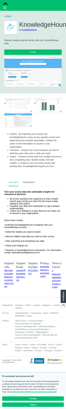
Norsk (24, 345)
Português (48, 350)
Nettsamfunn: (7, 305)
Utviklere (18, 308)
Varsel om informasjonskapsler (27, 335)
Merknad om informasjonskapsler (41, 392)
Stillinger (54, 313)
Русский (43, 348)
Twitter (28, 305)
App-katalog (36, 313)
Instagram (46, 305)
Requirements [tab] (29, 182)
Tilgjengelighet (42, 332)
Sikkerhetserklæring (47, 326)
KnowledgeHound (29, 30)
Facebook (19, 305)
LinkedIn (36, 305)
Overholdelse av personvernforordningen (32, 329)
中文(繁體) (41, 345)
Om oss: (5, 313)
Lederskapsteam (22, 313)
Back (7, 16)
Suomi (17, 345)
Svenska (18, 348)
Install (33, 52)
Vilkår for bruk (21, 321)
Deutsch (38, 350)
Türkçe (32, 345)
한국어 (51, 345)
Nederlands (28, 350)
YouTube (56, 305)
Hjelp (29, 316)
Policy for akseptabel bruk (25, 326)
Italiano (35, 348)
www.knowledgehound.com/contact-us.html (56, 280)
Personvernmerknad (16, 392)
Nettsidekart (20, 316)
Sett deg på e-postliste (24, 332)
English (18, 350)
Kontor (46, 313)
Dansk (27, 348)
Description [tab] (13, 182)
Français (52, 348)
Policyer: (5, 321)
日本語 (59, 345)
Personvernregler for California (28, 324)
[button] (63, 298)
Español (58, 350)
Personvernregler (36, 321)
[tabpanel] (33, 222)
